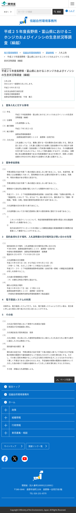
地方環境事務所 (11, 52)
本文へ (6, 12)
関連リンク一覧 (36, 446)
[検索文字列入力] (34, 12)
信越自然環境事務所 (32, 52)
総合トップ (14, 386)
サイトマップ (10, 446)
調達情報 (50, 52)
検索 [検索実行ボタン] (59, 11)
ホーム (12, 402)
